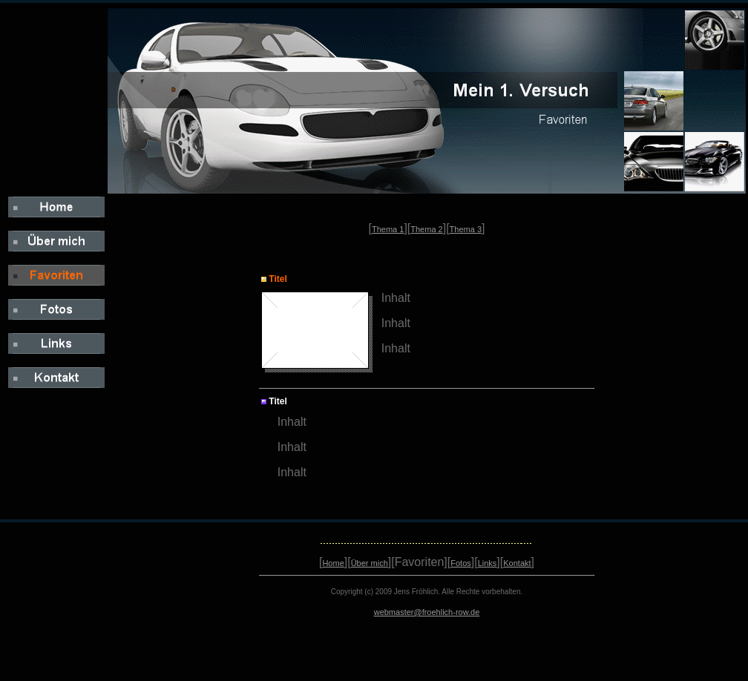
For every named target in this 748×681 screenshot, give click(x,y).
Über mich (369, 563)
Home (333, 563)
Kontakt (517, 563)
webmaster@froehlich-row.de (427, 612)
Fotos (460, 563)
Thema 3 (466, 229)
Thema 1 (388, 229)
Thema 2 (426, 229)
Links (487, 563)
